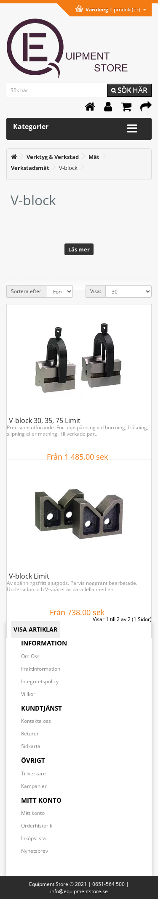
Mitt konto (33, 813)
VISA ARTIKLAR (35, 629)
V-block (68, 168)
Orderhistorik (36, 825)
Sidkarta (30, 746)
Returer (30, 733)
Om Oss (30, 656)
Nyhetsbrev (34, 850)
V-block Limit (29, 576)
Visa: (95, 291)
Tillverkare (33, 773)
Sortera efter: (27, 291)
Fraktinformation (40, 668)
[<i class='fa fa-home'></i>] (14, 157)
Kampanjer (34, 786)
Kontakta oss (36, 720)
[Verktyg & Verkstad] (53, 157)
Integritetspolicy (40, 681)
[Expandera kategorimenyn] (132, 129)
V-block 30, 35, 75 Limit (44, 420)
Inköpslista (33, 838)
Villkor (28, 694)
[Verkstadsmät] (30, 168)
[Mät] (93, 157)
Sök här (129, 90)
